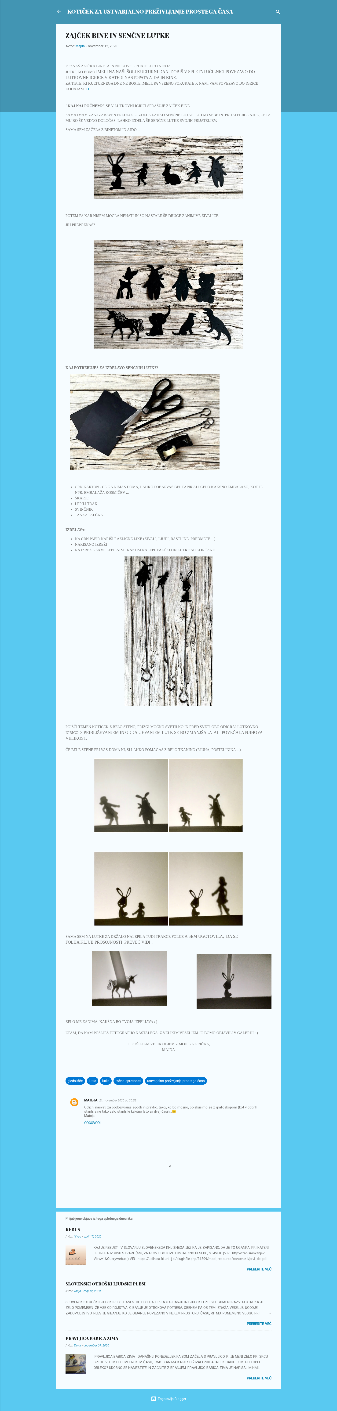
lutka (92, 1081)
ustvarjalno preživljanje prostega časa (176, 1081)
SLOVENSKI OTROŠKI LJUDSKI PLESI (106, 1284)
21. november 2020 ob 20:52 (117, 1100)
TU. (88, 89)
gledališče (75, 1081)
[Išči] (278, 13)
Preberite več (259, 1269)
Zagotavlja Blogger (168, 1399)
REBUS (73, 1229)
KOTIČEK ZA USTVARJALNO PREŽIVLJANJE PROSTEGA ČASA (150, 11)
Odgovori (92, 1123)
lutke (106, 1081)
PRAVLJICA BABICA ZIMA (92, 1338)
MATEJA (90, 1100)
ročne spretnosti (128, 1081)
